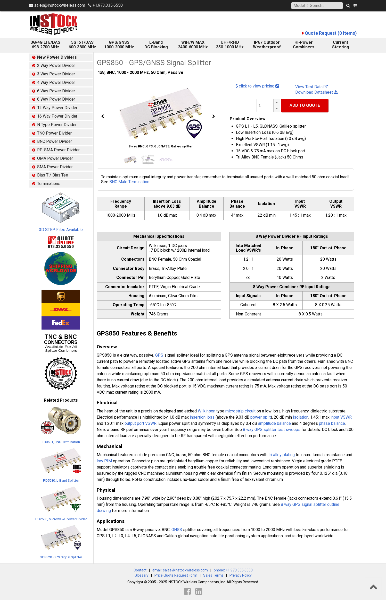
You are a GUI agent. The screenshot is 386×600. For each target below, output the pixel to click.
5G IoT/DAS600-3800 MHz (82, 44)
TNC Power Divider (54, 133)
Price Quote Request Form (175, 575)
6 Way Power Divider (56, 91)
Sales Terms (213, 575)
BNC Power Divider (54, 141)
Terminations (48, 183)
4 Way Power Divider (56, 82)
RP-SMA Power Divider (58, 149)
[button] (276, 102)
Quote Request (331, 33)
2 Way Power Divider (56, 65)
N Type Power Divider (57, 124)
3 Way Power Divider (56, 74)
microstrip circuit (240, 411)
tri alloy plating (281, 454)
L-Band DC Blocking (156, 44)
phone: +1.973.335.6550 (233, 570)
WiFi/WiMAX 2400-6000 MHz (193, 44)
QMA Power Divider (55, 158)
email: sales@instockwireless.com (180, 570)
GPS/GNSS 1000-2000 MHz (119, 44)
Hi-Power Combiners (303, 44)
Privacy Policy (240, 575)
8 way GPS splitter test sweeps (271, 429)
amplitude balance (274, 423)
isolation (300, 417)
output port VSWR (141, 423)
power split (260, 417)
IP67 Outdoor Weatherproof (267, 44)
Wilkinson (206, 411)
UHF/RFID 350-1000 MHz (230, 44)
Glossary (142, 575)
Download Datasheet (316, 92)
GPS (159, 355)
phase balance (332, 423)
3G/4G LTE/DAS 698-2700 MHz (45, 44)
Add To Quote (305, 105)
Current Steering (340, 44)
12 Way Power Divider (57, 107)
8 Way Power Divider (56, 99)
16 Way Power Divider (57, 116)
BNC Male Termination (129, 181)
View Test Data (311, 86)
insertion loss (202, 417)
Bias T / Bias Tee (52, 175)
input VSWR (341, 417)
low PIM (104, 460)
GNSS (176, 529)
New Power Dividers (57, 57)
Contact (140, 570)
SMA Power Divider (55, 166)
